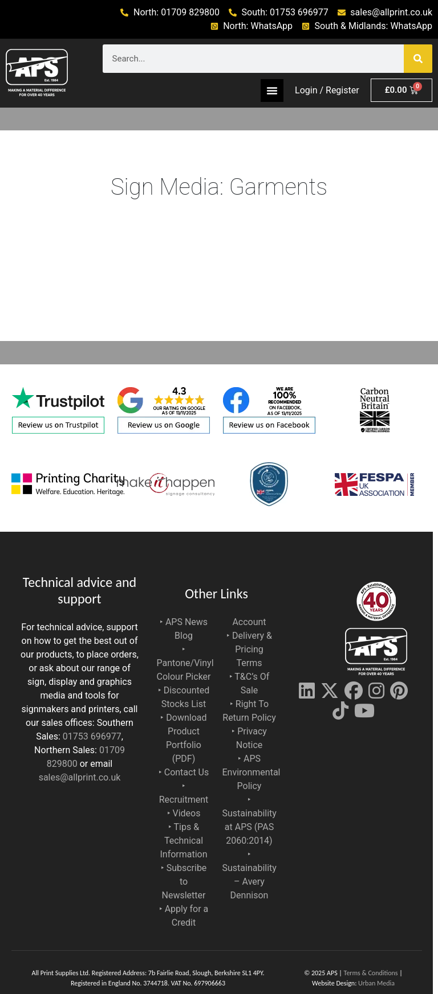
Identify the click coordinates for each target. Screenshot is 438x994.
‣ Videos (184, 813)
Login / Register (327, 90)
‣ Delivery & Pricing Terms (249, 649)
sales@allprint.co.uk (80, 777)
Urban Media (376, 983)
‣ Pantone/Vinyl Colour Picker (185, 663)
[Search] (418, 58)
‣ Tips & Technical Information (183, 841)
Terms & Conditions (371, 973)
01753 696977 (92, 736)
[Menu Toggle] (272, 90)
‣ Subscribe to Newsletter (184, 881)
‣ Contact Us (184, 772)
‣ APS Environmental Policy (251, 772)
